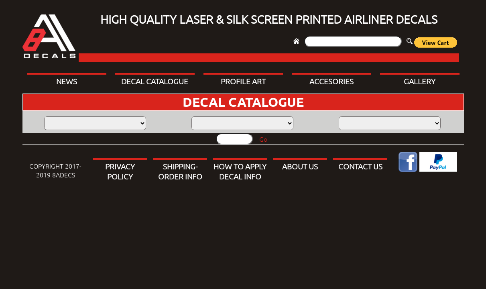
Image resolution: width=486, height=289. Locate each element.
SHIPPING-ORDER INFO (180, 171)
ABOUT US (300, 166)
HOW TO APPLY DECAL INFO (240, 171)
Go (263, 138)
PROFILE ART (243, 81)
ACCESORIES (331, 81)
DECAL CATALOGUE (154, 81)
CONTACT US (360, 166)
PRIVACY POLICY (120, 171)
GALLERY (419, 81)
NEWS (66, 81)
